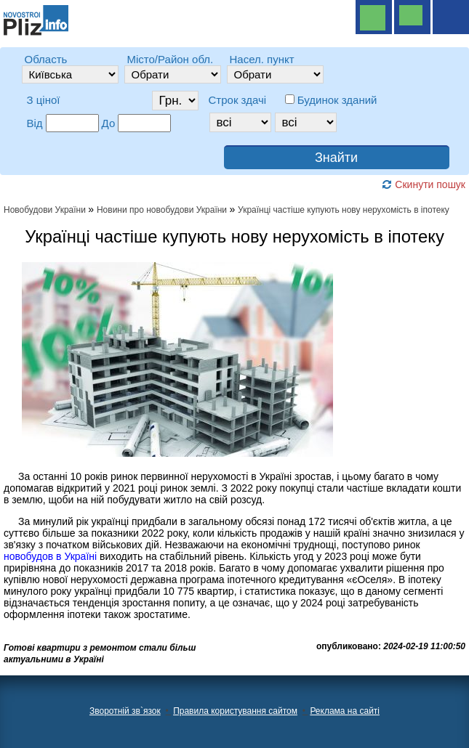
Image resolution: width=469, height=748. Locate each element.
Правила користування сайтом (235, 711)
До (109, 123)
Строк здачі (238, 100)
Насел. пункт (262, 59)
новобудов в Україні (50, 556)
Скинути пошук (423, 184)
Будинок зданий (337, 100)
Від (35, 123)
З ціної (43, 100)
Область (46, 59)
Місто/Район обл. (170, 59)
